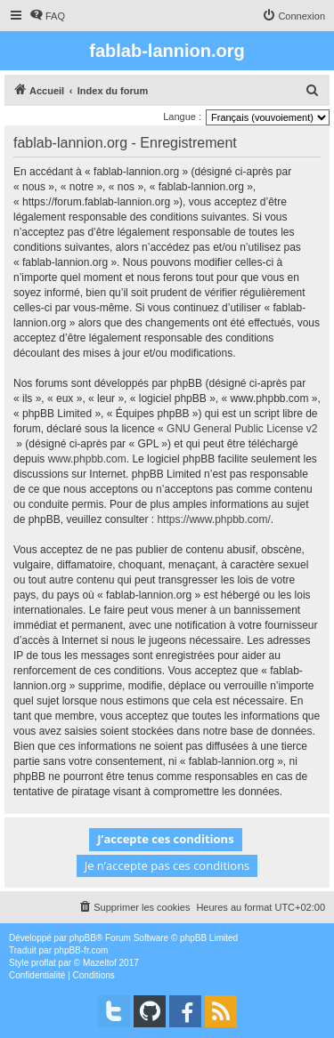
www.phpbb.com (87, 459)
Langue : (182, 116)
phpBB (82, 938)
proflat (43, 963)
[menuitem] (47, 16)
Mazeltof (100, 963)
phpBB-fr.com (81, 950)
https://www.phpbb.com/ (213, 519)
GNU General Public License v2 (242, 428)
